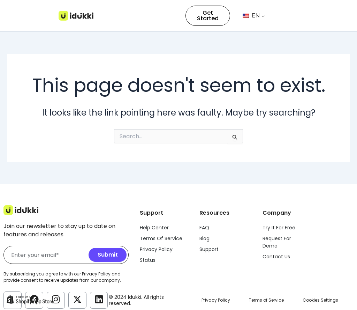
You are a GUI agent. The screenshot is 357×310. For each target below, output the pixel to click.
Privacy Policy (216, 300)
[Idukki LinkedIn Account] (99, 299)
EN (251, 15)
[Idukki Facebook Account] (34, 299)
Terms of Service (266, 300)
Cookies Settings (320, 300)
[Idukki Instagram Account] (56, 299)
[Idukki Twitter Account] (77, 299)
